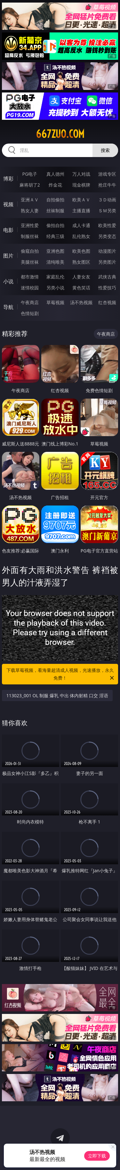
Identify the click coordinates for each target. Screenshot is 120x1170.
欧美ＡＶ (81, 200)
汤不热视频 (81, 302)
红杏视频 (107, 302)
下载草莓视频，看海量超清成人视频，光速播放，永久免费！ (60, 674)
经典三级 (55, 236)
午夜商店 (30, 302)
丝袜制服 (55, 210)
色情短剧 (30, 313)
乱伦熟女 (81, 236)
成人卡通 (81, 225)
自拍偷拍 (55, 200)
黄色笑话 (81, 288)
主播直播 (81, 210)
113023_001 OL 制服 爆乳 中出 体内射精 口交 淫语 (57, 695)
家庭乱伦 (55, 277)
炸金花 (55, 185)
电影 (8, 229)
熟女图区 (81, 262)
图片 (8, 255)
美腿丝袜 (30, 262)
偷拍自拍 (55, 225)
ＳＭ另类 (107, 210)
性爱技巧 (107, 288)
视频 (8, 204)
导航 (8, 307)
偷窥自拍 (30, 251)
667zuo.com (60, 134)
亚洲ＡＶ (30, 200)
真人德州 (55, 174)
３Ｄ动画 (107, 200)
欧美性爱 (107, 225)
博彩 (8, 178)
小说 (8, 281)
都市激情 (30, 277)
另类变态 (107, 236)
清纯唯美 (55, 262)
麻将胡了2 (30, 185)
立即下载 (97, 1156)
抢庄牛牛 (107, 185)
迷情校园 (30, 288)
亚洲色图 (55, 251)
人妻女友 (81, 277)
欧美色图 (81, 251)
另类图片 (107, 262)
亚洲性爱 (30, 225)
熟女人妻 (30, 210)
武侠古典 (107, 277)
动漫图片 (107, 251)
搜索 (105, 150)
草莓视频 (55, 302)
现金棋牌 (81, 185)
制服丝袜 (30, 236)
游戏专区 (107, 174)
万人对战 (81, 174)
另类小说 (55, 288)
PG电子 (29, 174)
